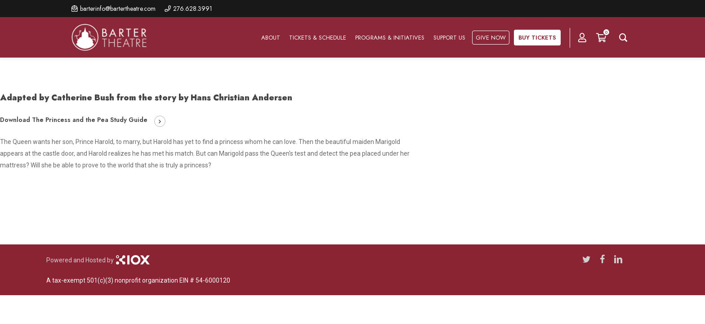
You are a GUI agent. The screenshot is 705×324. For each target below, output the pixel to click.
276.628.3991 (192, 8)
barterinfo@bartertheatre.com (118, 8)
